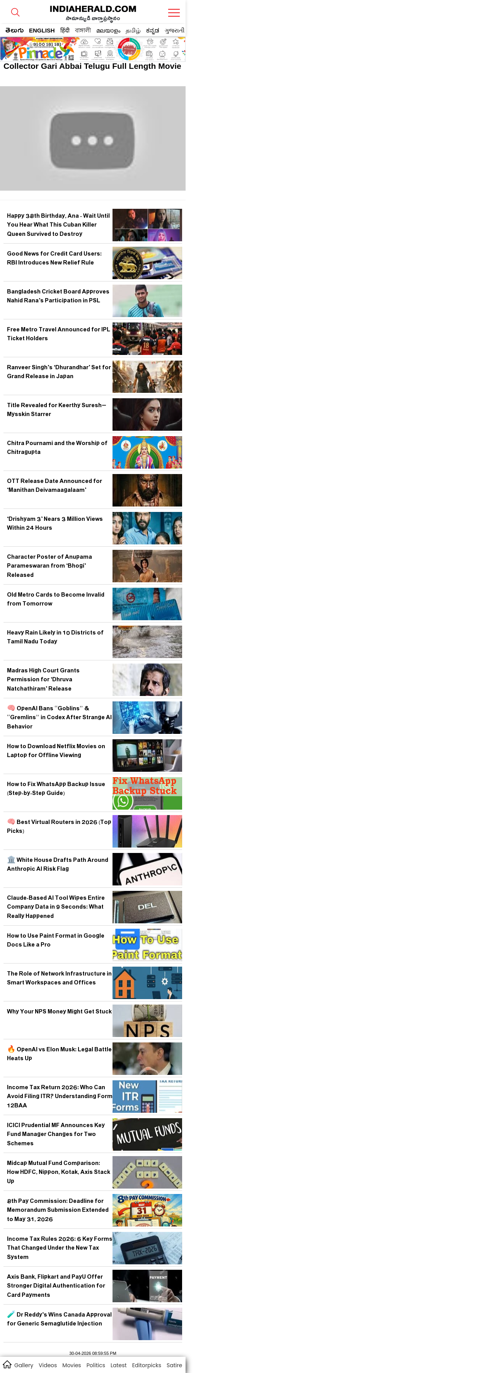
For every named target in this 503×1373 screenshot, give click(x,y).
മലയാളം (108, 30)
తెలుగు (14, 32)
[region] (62, 46)
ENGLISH (42, 30)
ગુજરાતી (174, 30)
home (7, 1364)
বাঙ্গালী (83, 30)
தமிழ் (133, 30)
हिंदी (65, 30)
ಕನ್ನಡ (152, 30)
